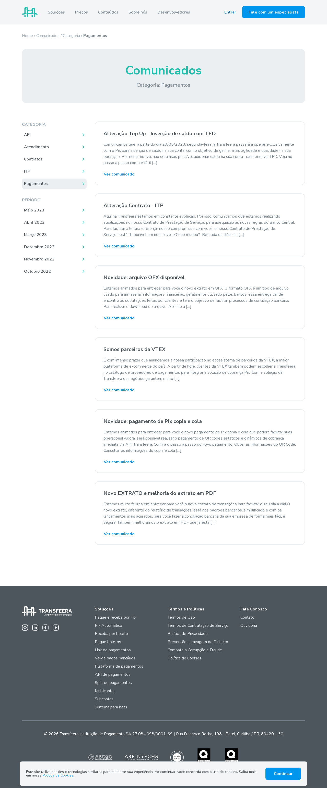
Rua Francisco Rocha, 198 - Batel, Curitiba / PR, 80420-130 (229, 734)
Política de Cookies (184, 658)
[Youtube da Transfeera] (56, 627)
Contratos (33, 159)
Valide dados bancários (115, 658)
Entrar (230, 12)
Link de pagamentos (113, 650)
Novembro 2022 (39, 259)
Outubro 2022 (37, 271)
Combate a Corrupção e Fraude (195, 650)
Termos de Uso (181, 617)
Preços (81, 12)
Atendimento (36, 147)
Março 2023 (35, 234)
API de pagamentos (113, 674)
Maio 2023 (34, 210)
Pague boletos (108, 642)
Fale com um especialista (274, 12)
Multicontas (105, 691)
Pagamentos (36, 183)
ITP (27, 171)
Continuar (283, 774)
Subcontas (104, 699)
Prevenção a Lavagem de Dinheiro (198, 642)
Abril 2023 (34, 222)
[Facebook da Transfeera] (45, 627)
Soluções (56, 12)
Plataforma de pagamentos (119, 666)
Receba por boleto (111, 633)
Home (27, 36)
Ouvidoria (248, 625)
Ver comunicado (119, 174)
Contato (247, 617)
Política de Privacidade (188, 633)
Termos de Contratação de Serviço (198, 625)
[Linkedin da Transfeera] (35, 627)
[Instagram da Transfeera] (25, 627)
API (27, 134)
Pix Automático (108, 625)
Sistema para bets (111, 707)
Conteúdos (108, 12)
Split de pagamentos (113, 682)
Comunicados (48, 36)
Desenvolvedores (173, 12)
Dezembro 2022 (39, 247)
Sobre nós (138, 12)
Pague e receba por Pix (115, 617)
